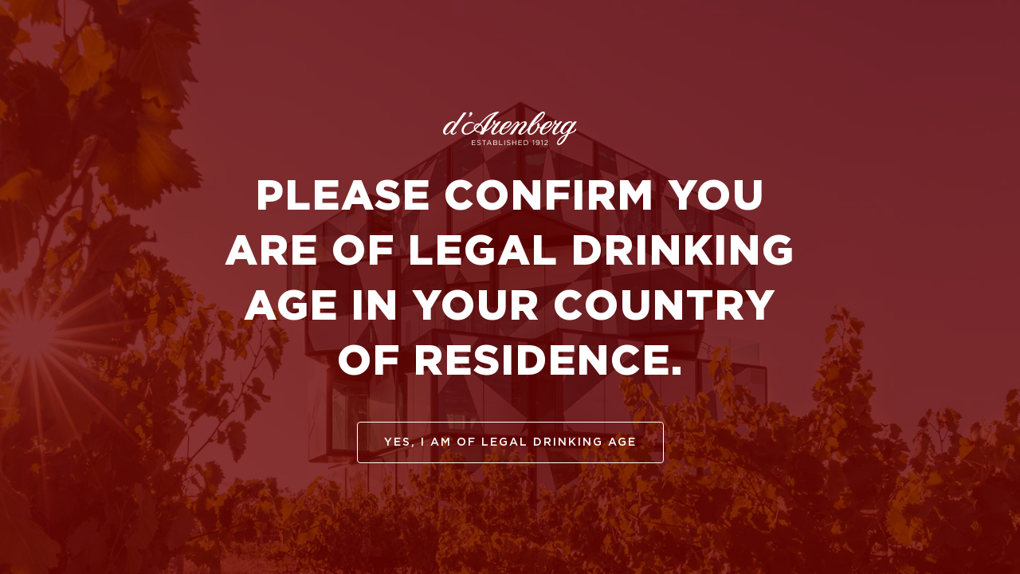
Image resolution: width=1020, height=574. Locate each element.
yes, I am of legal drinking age (510, 442)
